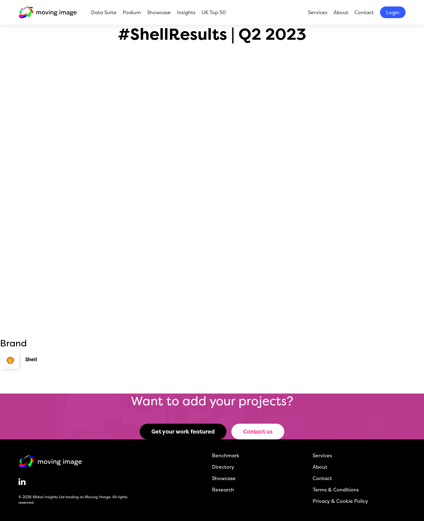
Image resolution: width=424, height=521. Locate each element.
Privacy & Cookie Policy (340, 501)
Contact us (258, 431)
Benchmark (225, 455)
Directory (223, 466)
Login (392, 12)
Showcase (159, 12)
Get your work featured (183, 431)
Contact (364, 12)
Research (223, 489)
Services (317, 12)
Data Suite (104, 12)
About (341, 12)
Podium (132, 12)
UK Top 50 (214, 12)
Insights (186, 12)
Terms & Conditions (336, 489)
